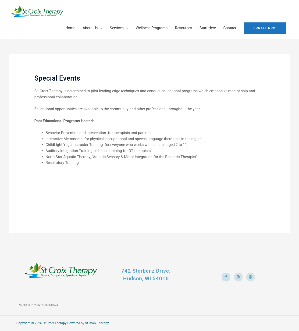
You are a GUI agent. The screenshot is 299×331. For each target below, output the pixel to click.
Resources (183, 28)
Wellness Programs (151, 28)
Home (70, 28)
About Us (90, 28)
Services (117, 28)
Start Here (207, 28)
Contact (229, 28)
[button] (265, 28)
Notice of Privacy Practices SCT (38, 304)
